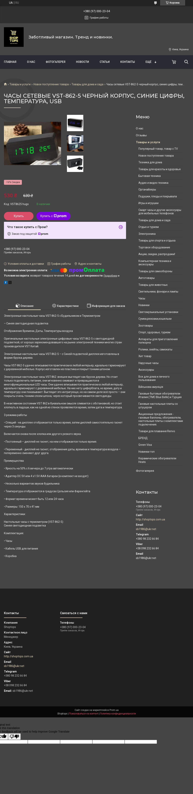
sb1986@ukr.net (146, 529)
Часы (141, 298)
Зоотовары (145, 325)
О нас (31, 61)
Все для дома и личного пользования (154, 378)
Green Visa (145, 444)
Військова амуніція (150, 386)
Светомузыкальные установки (158, 312)
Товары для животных (153, 284)
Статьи (105, 61)
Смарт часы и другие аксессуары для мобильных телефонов (159, 211)
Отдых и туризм (148, 226)
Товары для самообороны (155, 271)
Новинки (143, 305)
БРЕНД (143, 438)
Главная (10, 61)
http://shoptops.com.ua (150, 519)
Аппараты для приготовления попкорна (158, 341)
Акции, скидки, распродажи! (156, 254)
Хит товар (144, 356)
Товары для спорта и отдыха (156, 240)
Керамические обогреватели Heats (157, 460)
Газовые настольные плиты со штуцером (158, 405)
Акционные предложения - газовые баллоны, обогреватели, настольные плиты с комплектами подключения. (160, 419)
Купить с (53, 216)
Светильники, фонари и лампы (158, 291)
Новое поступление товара (51, 84)
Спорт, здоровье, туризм (154, 332)
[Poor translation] (14, 736)
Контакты (127, 61)
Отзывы (141, 135)
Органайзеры (147, 189)
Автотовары (146, 278)
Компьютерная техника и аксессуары (154, 262)
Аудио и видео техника (153, 182)
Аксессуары (146, 369)
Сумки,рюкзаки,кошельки (155, 318)
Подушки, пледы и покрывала (157, 196)
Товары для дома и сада (87, 84)
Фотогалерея (55, 61)
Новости (82, 61)
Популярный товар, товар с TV (158, 148)
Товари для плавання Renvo (156, 431)
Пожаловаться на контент (83, 713)
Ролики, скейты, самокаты (155, 349)
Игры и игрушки (148, 203)
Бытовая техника (149, 175)
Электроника (147, 233)
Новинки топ (146, 451)
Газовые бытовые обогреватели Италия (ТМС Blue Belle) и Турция (160, 395)
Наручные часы (148, 363)
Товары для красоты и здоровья (159, 169)
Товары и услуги (20, 84)
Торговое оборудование (154, 247)
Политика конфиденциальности (118, 713)
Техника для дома (150, 162)
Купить (19, 216)
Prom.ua (114, 710)
